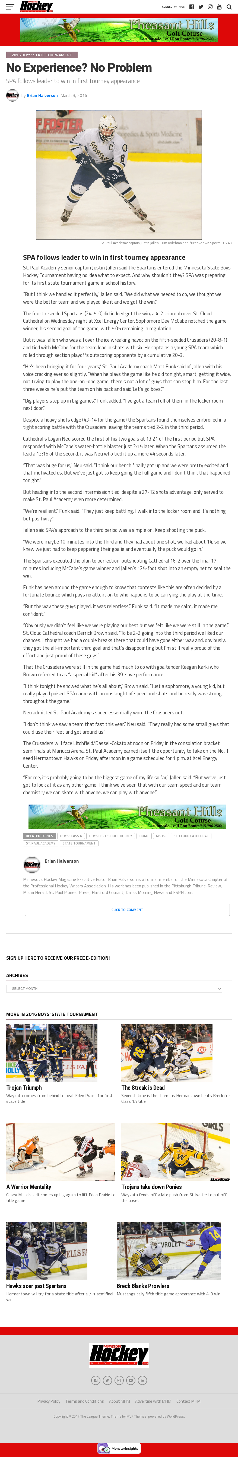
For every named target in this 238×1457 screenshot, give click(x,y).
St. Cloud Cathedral (191, 836)
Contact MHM (188, 1403)
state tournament (79, 843)
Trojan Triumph (24, 1087)
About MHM (119, 1403)
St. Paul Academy (40, 843)
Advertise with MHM (153, 1403)
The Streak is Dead (143, 1087)
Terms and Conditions (84, 1403)
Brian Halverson (42, 95)
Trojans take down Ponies (151, 1186)
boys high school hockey (110, 836)
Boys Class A (71, 836)
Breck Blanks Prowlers (143, 1285)
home (144, 836)
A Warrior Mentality (28, 1186)
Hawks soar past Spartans (36, 1285)
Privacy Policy (48, 1403)
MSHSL (161, 836)
